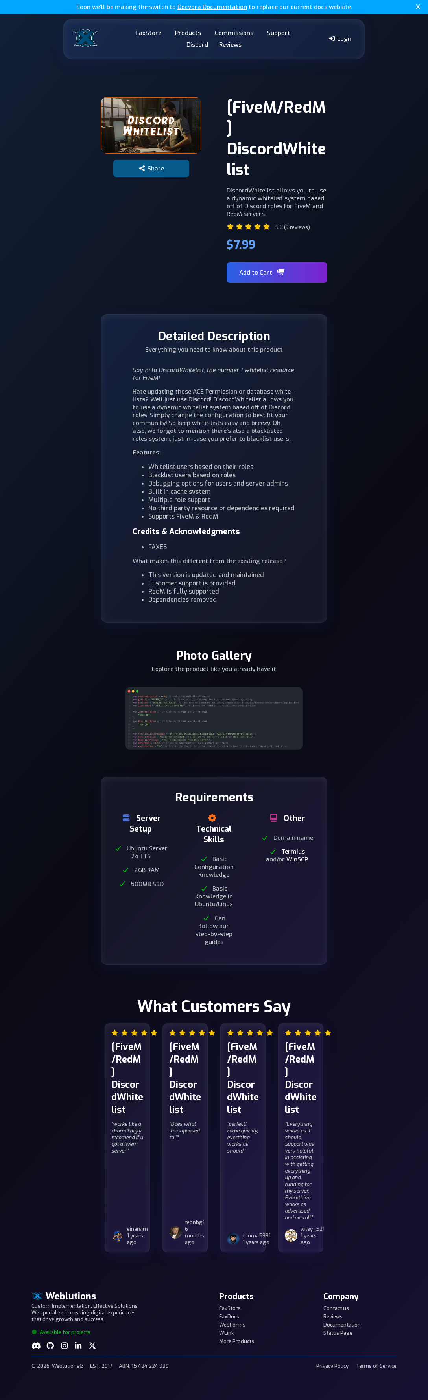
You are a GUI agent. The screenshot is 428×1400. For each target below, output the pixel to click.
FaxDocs (229, 1316)
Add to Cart (261, 273)
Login (340, 39)
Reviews (230, 45)
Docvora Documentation (212, 7)
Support (278, 33)
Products (188, 33)
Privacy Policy (332, 1366)
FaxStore (148, 33)
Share (151, 168)
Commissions (234, 33)
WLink (226, 1333)
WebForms (232, 1324)
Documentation (342, 1324)
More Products (236, 1341)
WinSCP (297, 859)
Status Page (337, 1333)
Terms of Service (376, 1366)
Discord (197, 45)
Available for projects (60, 1332)
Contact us (336, 1308)
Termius (293, 852)
